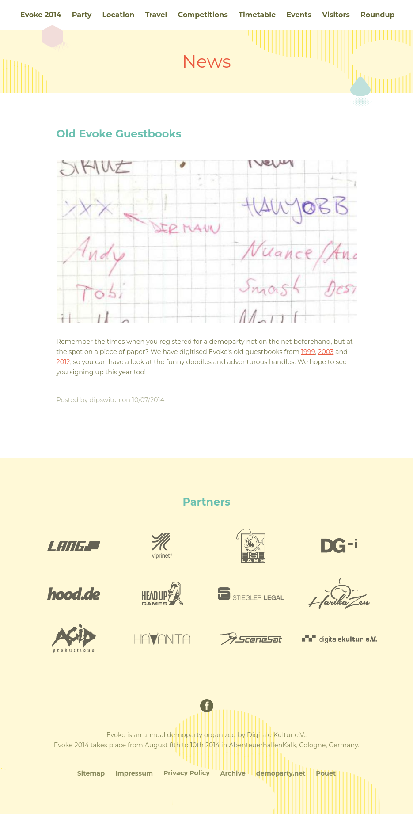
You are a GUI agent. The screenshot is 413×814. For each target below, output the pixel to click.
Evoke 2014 (40, 15)
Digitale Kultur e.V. (276, 735)
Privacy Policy (186, 773)
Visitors (336, 15)
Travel (156, 15)
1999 (308, 352)
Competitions (203, 15)
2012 (63, 362)
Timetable (257, 15)
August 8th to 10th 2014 (182, 745)
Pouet (326, 773)
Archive (233, 773)
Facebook (206, 705)
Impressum (134, 773)
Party (82, 15)
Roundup (377, 15)
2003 (325, 352)
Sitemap (91, 773)
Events (298, 15)
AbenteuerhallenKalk (262, 745)
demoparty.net (281, 773)
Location (118, 15)
